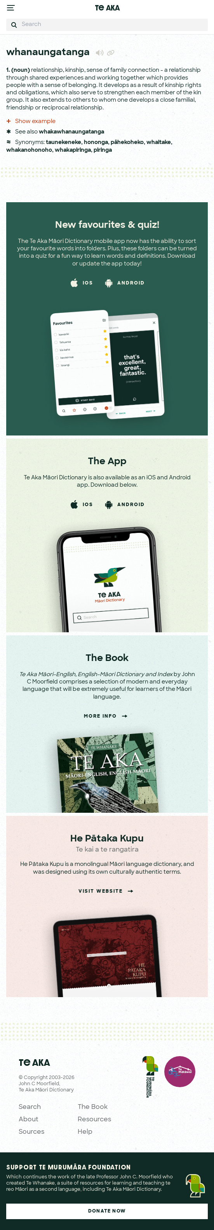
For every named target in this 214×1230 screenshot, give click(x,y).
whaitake (158, 143)
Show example (31, 122)
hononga (96, 143)
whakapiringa (73, 150)
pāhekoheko (127, 143)
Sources (31, 1132)
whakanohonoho (29, 150)
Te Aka (107, 7)
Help (85, 1132)
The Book (93, 1107)
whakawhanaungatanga (71, 132)
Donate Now (107, 1211)
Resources (94, 1120)
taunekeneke (63, 143)
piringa (103, 150)
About (28, 1120)
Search (30, 1107)
